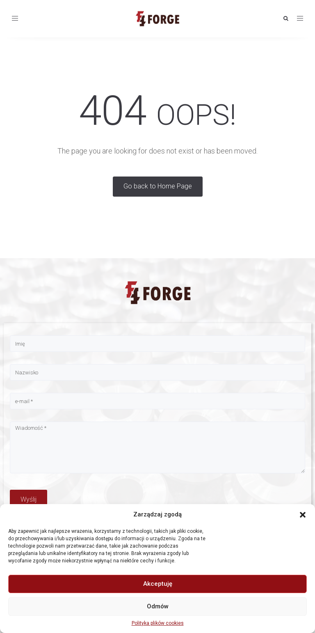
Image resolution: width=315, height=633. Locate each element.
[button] (303, 515)
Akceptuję (157, 583)
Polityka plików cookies (158, 623)
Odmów (158, 606)
